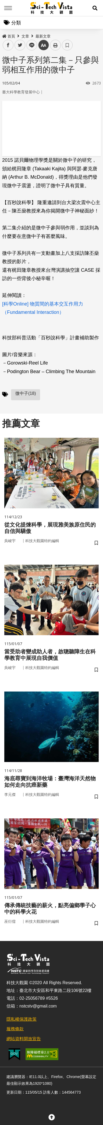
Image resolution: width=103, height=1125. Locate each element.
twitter (20, 45)
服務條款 (15, 1029)
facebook (8, 45)
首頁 (8, 36)
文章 (25, 36)
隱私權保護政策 (21, 1019)
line (30, 45)
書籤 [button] (67, 45)
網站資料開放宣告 (23, 1038)
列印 (55, 45)
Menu (8, 8)
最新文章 (43, 36)
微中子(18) (25, 393)
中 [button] (43, 45)
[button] (95, 8)
